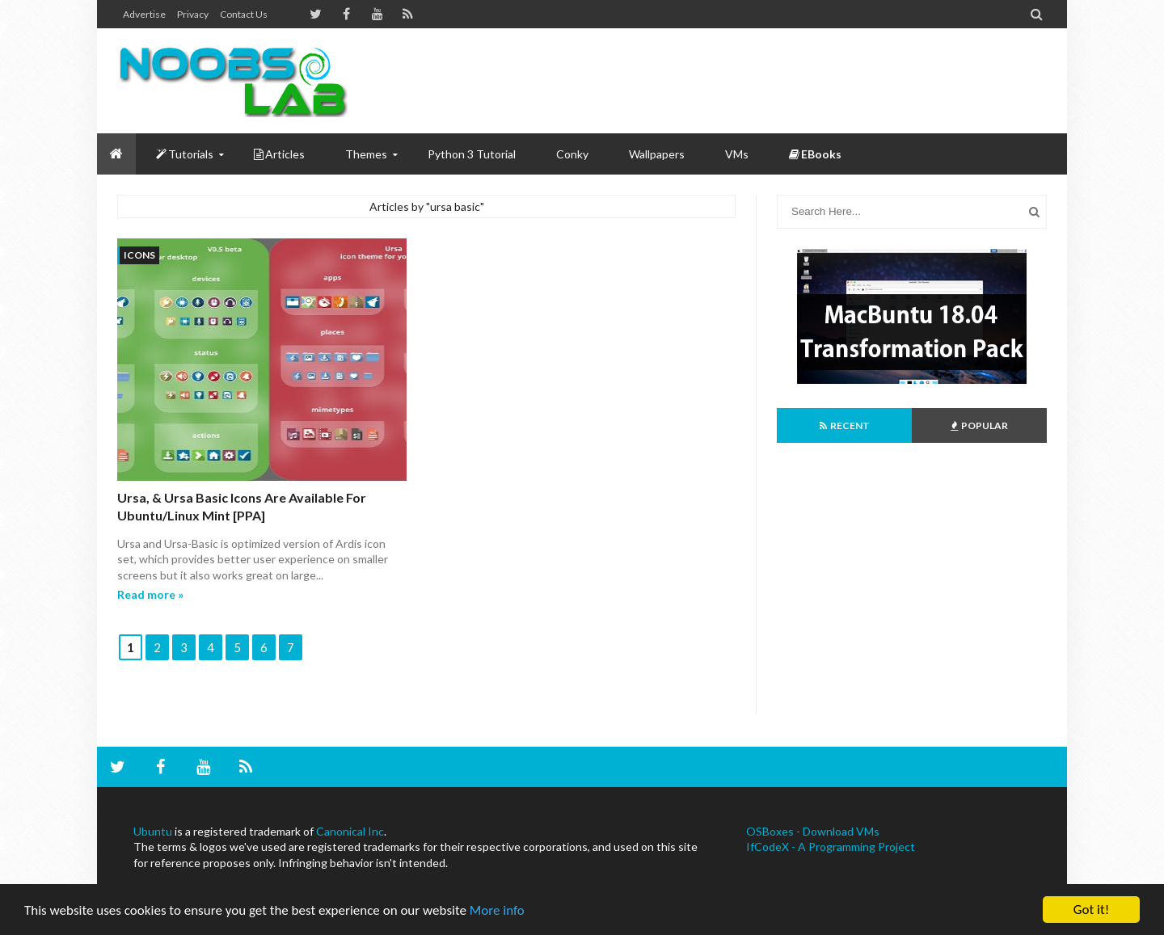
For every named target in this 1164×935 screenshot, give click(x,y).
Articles (279, 154)
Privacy (193, 14)
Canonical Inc (350, 831)
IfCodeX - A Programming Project (830, 846)
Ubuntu (152, 831)
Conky (572, 154)
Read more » (150, 594)
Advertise (144, 14)
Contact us (244, 14)
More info (497, 911)
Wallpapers (657, 154)
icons (139, 255)
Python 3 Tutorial (472, 154)
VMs (737, 154)
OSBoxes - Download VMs (812, 831)
